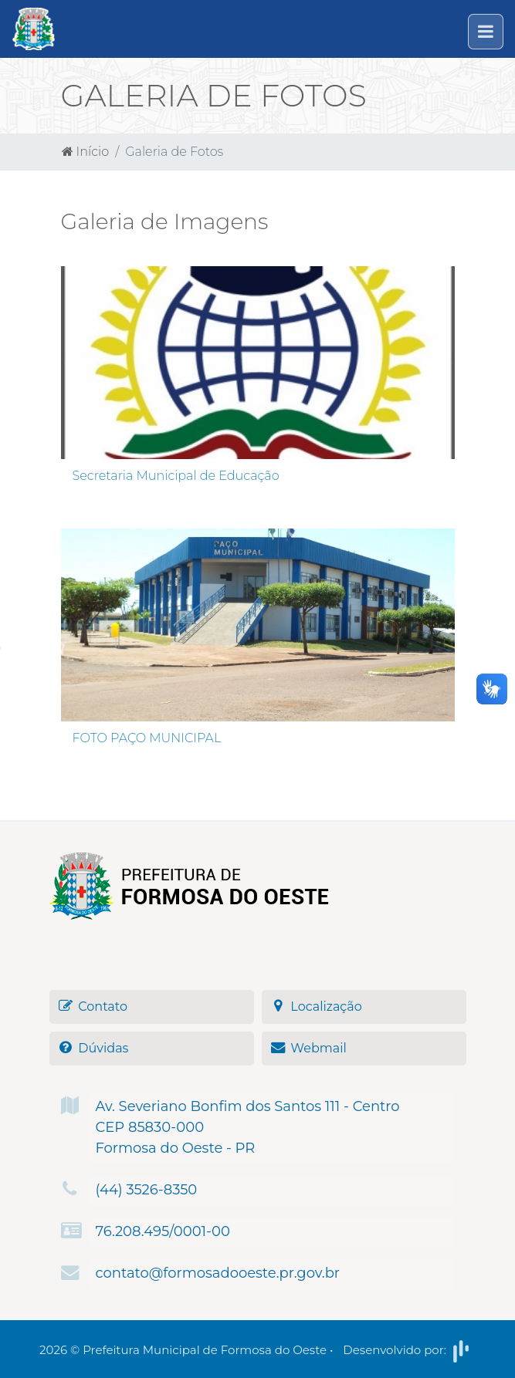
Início (86, 151)
